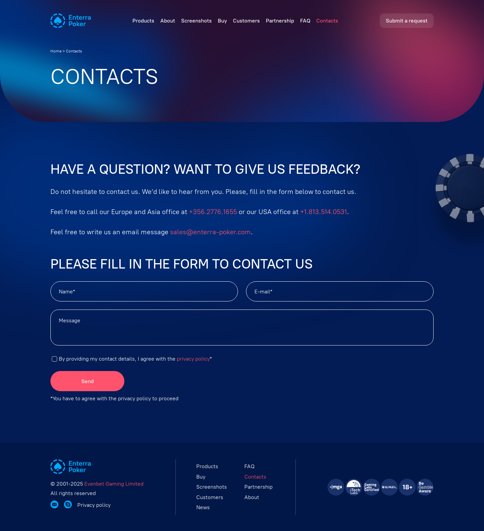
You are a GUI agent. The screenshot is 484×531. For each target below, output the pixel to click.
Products (143, 20)
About (167, 20)
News (203, 507)
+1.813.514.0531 (323, 212)
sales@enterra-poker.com (210, 232)
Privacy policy (94, 505)
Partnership (280, 20)
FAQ (305, 20)
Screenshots (196, 20)
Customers (246, 20)
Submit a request (407, 20)
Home (56, 51)
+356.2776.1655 (213, 212)
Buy (222, 20)
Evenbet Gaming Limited (114, 484)
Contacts (327, 20)
